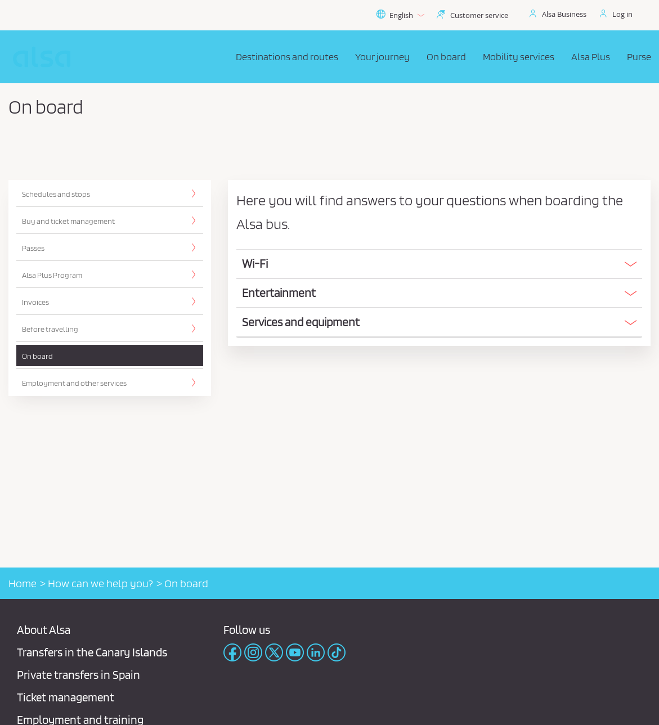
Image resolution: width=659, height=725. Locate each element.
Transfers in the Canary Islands (92, 652)
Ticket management (65, 697)
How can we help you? (100, 583)
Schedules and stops (56, 194)
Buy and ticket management (68, 221)
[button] (439, 264)
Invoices (35, 302)
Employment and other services (74, 383)
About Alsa (43, 630)
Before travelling (50, 329)
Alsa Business (564, 14)
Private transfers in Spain (78, 675)
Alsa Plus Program (52, 275)
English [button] (400, 15)
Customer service (479, 15)
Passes (33, 248)
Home (22, 583)
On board (37, 356)
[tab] (439, 264)
